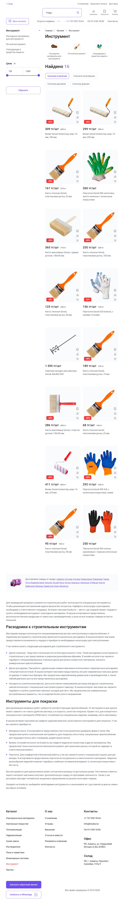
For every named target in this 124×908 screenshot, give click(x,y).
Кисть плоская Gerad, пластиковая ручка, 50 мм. (58, 313)
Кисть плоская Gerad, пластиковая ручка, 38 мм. (58, 550)
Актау (68, 582)
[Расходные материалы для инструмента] (22, 37)
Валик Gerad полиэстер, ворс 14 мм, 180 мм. (61, 135)
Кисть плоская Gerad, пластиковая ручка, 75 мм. (96, 372)
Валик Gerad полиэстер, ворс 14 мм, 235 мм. (61, 491)
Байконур (30, 586)
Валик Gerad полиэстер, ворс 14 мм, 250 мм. (99, 135)
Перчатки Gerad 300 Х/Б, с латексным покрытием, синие (98, 491)
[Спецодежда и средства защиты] (22, 51)
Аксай (56, 582)
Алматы (60, 579)
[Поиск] (62, 12)
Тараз (106, 579)
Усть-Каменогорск (34, 582)
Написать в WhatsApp (24, 894)
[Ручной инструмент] (22, 44)
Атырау (77, 579)
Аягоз (102, 582)
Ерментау (49, 586)
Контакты (113, 21)
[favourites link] (105, 11)
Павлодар (98, 579)
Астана (68, 579)
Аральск (75, 582)
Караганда (86, 579)
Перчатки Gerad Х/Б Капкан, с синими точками (98, 313)
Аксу (61, 582)
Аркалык (84, 582)
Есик (56, 586)
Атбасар (94, 582)
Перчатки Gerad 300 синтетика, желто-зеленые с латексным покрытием (99, 196)
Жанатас (63, 586)
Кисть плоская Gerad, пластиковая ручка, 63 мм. (58, 195)
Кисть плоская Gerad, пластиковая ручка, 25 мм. (96, 432)
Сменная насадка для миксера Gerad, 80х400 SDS (61, 372)
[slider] (7, 75)
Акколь (48, 582)
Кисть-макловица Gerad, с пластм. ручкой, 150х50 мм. (62, 432)
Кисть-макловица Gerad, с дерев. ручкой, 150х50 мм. (62, 254)
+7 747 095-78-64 (92, 818)
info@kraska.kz (91, 824)
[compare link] (93, 11)
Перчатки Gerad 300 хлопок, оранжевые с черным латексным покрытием (100, 551)
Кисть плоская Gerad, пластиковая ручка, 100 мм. (97, 254)
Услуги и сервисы (46, 21)
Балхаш (39, 586)
